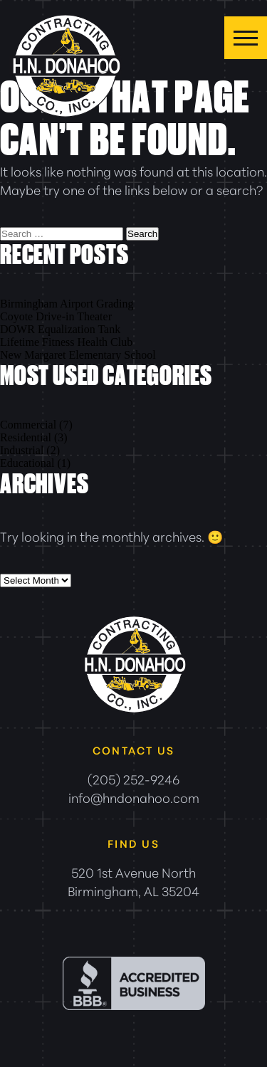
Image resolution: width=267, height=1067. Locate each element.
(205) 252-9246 (133, 778)
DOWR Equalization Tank (60, 329)
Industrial (21, 450)
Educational (27, 463)
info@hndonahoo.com (133, 797)
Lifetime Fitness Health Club (66, 342)
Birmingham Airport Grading (67, 304)
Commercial (28, 425)
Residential (25, 437)
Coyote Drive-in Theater (56, 316)
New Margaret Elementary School (78, 355)
